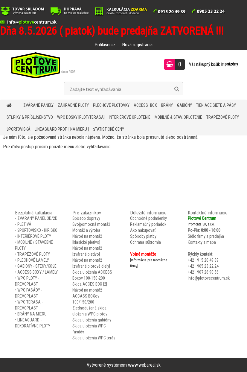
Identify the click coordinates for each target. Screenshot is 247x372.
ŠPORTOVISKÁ (19, 129)
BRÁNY (167, 105)
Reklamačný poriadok (148, 224)
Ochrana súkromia (145, 242)
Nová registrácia (137, 45)
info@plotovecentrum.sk (209, 278)
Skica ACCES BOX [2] (89, 284)
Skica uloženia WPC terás (93, 338)
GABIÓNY (184, 105)
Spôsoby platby (143, 236)
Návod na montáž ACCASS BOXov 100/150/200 (87, 296)
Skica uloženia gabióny (91, 320)
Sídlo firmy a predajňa (206, 236)
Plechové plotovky (111, 105)
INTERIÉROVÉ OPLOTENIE (129, 117)
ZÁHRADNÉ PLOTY (73, 105)
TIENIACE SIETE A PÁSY (216, 105)
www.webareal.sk (144, 365)
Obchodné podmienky (148, 218)
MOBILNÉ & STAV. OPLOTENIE (178, 117)
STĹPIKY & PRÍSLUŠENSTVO (30, 117)
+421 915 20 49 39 (203, 260)
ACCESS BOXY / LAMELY (37, 272)
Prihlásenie (104, 45)
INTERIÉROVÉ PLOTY (34, 236)
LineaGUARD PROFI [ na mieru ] (62, 129)
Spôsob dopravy (86, 218)
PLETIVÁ (24, 224)
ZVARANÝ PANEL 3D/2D (37, 218)
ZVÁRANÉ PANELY (38, 105)
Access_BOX (145, 105)
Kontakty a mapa (202, 242)
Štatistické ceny (108, 129)
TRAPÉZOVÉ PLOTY (222, 117)
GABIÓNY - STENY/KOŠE (37, 266)
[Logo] (41, 65)
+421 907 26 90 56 (203, 272)
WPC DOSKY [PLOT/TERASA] (81, 117)
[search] (176, 89)
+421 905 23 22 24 (203, 266)
